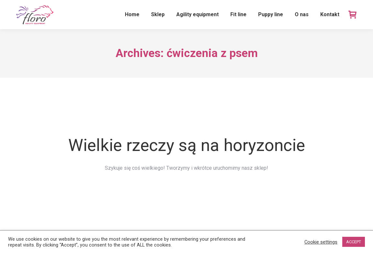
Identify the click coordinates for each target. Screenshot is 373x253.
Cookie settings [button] (320, 242)
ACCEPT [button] (353, 241)
